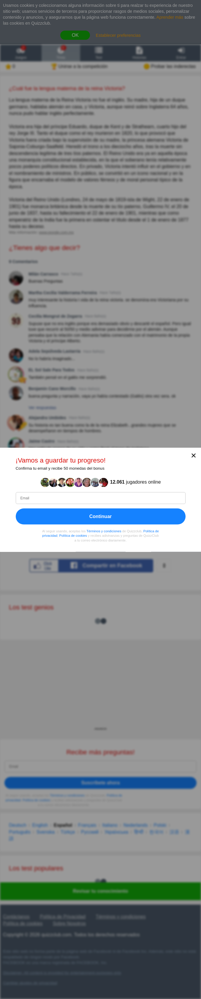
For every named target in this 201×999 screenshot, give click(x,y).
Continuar (100, 516)
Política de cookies (73, 535)
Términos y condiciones (103, 531)
